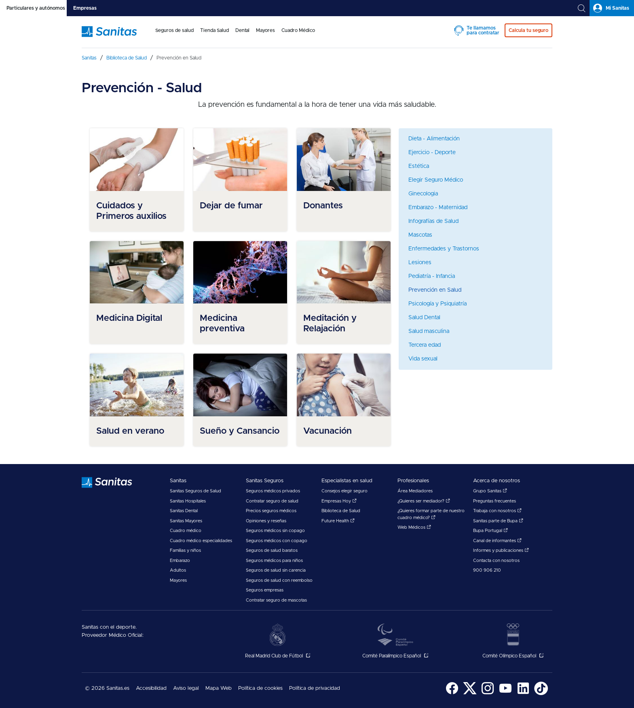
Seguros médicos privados (273, 491)
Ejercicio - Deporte (432, 152)
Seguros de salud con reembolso (279, 580)
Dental (242, 30)
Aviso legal (186, 688)
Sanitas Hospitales (188, 501)
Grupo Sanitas (490, 491)
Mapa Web (218, 688)
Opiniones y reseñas (266, 521)
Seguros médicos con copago (276, 540)
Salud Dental (424, 317)
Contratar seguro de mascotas (276, 600)
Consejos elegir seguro (344, 491)
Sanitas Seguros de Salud (195, 491)
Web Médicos (414, 527)
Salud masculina (428, 331)
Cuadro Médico (298, 30)
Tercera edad (424, 345)
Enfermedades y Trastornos (443, 249)
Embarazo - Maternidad (437, 207)
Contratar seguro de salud (272, 501)
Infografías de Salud (433, 221)
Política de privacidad (314, 688)
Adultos (178, 570)
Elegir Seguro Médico (435, 180)
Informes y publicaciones (501, 550)
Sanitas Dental (184, 511)
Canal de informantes (497, 540)
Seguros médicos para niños (274, 560)
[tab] (33, 8)
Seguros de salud (174, 30)
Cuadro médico (185, 530)
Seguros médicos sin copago (275, 530)
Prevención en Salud (434, 290)
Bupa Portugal (490, 530)
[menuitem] (174, 35)
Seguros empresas (264, 590)
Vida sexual (422, 359)
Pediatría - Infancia (431, 276)
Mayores (265, 30)
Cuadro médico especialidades (201, 540)
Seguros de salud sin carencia (276, 570)
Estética (418, 166)
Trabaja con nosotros (497, 511)
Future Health (338, 521)
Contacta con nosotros (496, 560)
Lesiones (419, 262)
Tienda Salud (214, 30)
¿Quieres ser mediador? (423, 501)
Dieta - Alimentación (434, 139)
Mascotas (420, 235)
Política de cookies (260, 688)
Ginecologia (423, 194)
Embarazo (180, 560)
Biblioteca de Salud (340, 511)
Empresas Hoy (339, 501)
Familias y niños (185, 550)
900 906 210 (487, 570)
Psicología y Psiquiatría (437, 304)
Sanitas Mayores (186, 521)
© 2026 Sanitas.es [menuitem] (107, 688)
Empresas (85, 8)
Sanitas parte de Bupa (498, 521)
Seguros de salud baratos (272, 550)
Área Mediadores (415, 491)
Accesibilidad (151, 688)
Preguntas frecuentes (494, 501)
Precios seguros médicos (271, 511)
